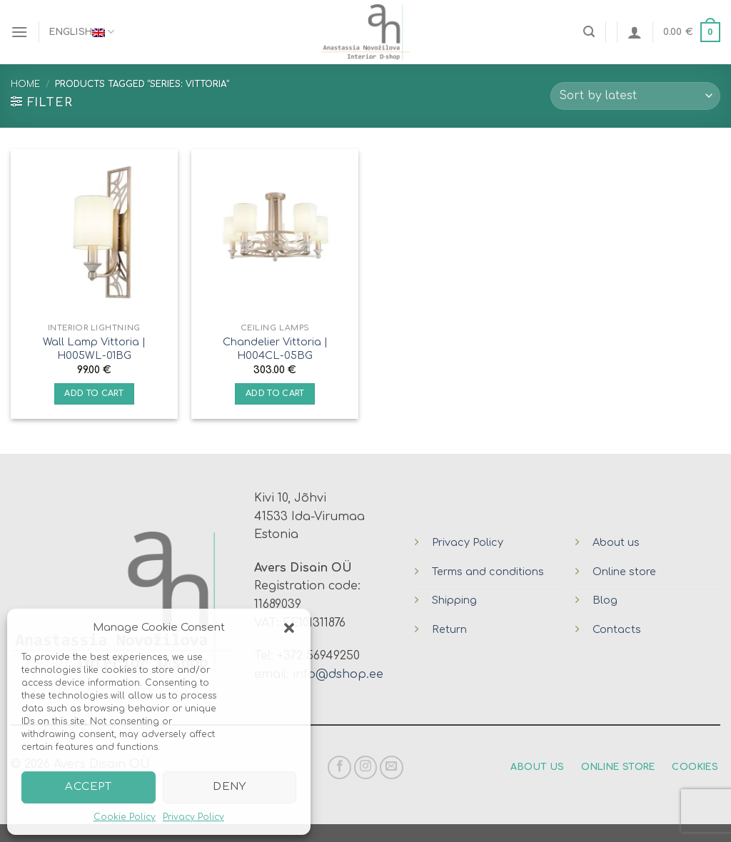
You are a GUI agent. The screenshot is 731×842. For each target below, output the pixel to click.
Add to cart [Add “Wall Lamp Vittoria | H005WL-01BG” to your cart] (93, 393)
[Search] (589, 32)
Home (25, 84)
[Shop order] (635, 96)
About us (616, 542)
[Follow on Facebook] (339, 767)
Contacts (617, 629)
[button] (289, 628)
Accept (88, 787)
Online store (624, 571)
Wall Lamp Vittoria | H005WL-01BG (94, 348)
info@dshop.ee (338, 674)
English (81, 32)
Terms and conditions (488, 571)
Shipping (454, 600)
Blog (605, 600)
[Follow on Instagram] (366, 767)
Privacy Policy (193, 817)
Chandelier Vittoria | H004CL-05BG (275, 348)
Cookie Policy (125, 817)
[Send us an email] (391, 767)
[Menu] (19, 31)
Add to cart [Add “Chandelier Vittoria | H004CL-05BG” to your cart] (275, 393)
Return (449, 629)
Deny (229, 787)
